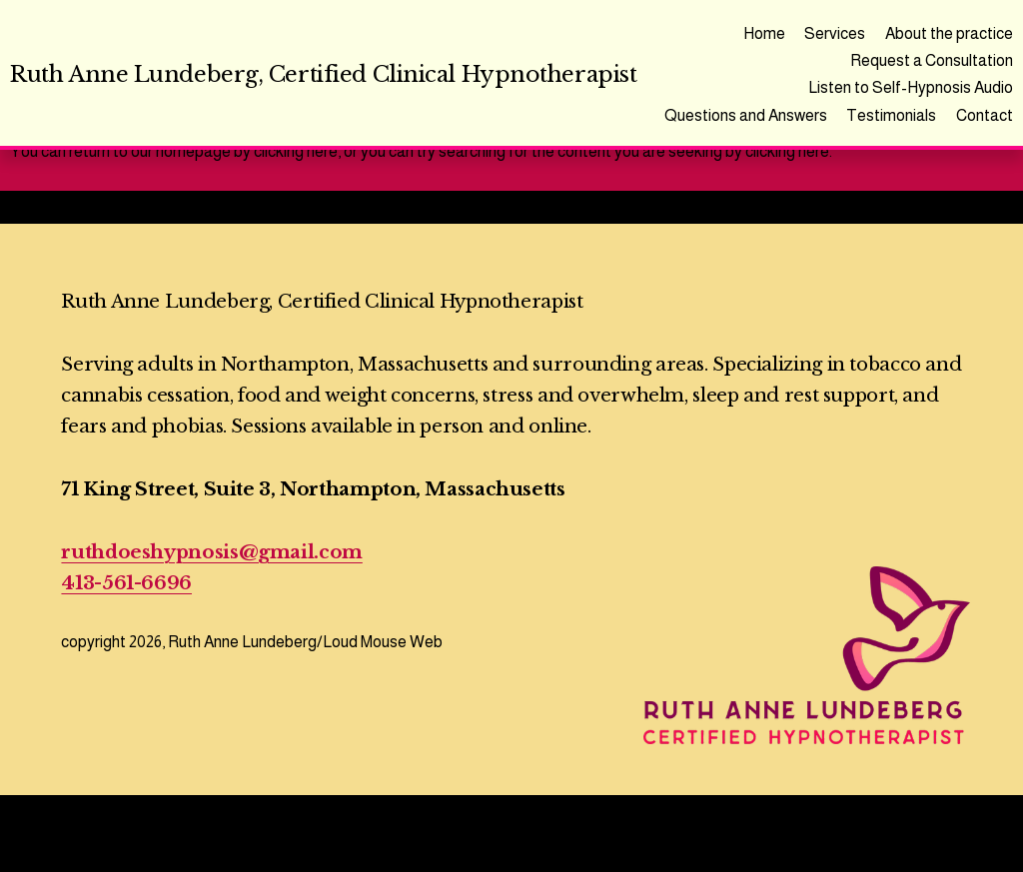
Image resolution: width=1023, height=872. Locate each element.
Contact (984, 115)
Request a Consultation (931, 60)
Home (764, 33)
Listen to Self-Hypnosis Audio (910, 87)
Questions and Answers (745, 115)
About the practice (949, 33)
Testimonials (891, 115)
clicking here (296, 151)
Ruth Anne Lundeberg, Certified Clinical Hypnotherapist (323, 74)
